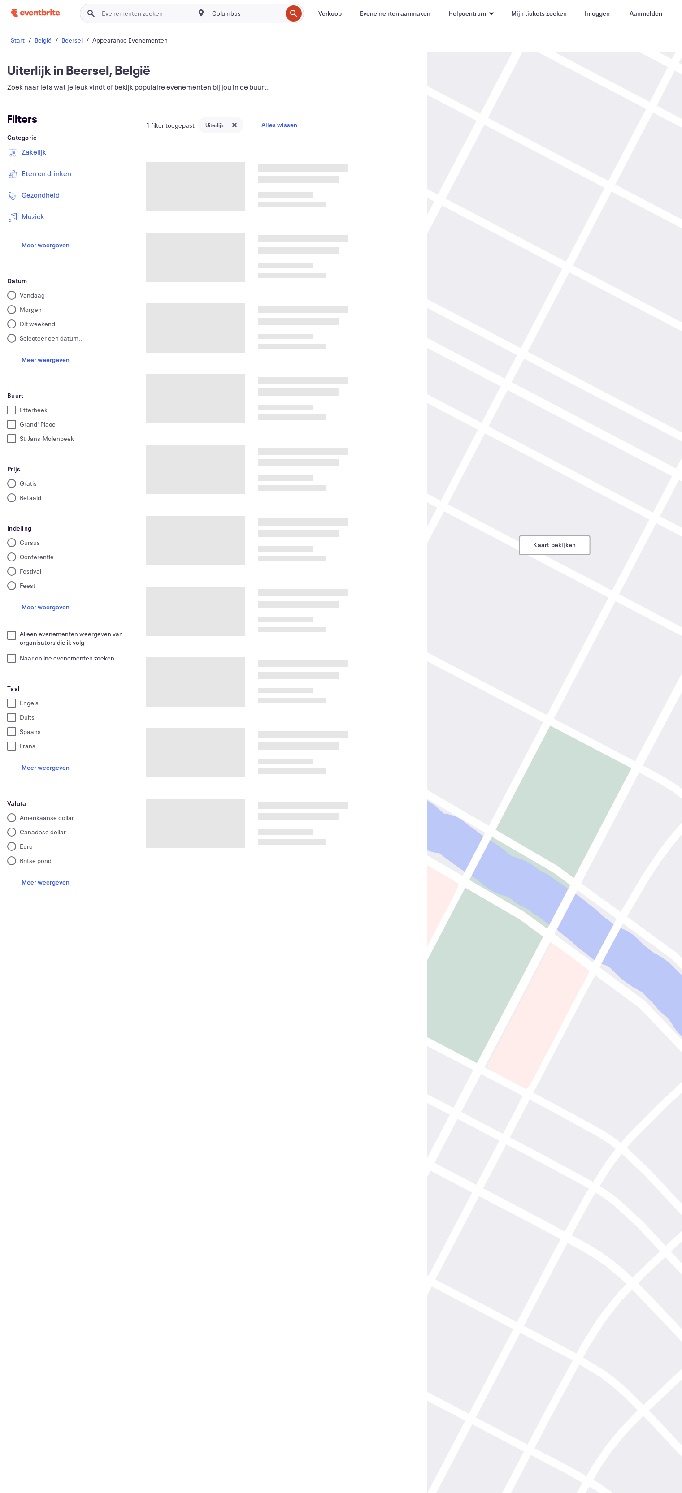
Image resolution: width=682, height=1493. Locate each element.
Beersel (72, 40)
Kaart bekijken (554, 544)
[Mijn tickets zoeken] (539, 13)
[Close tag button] (234, 125)
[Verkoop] (330, 13)
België (43, 40)
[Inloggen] (597, 13)
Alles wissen (279, 125)
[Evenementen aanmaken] (395, 13)
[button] (470, 13)
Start (18, 40)
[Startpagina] (35, 13)
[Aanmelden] (646, 13)
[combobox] (246, 13)
